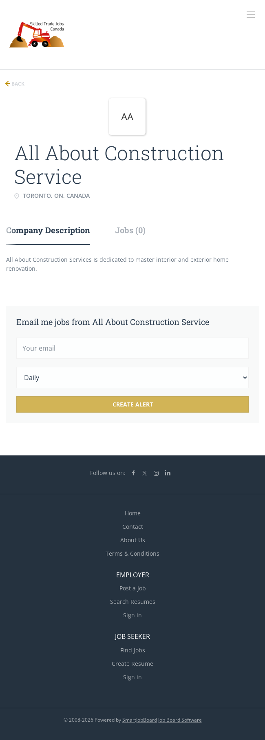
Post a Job (132, 588)
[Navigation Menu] (251, 14)
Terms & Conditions (132, 553)
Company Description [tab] (48, 230)
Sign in (132, 615)
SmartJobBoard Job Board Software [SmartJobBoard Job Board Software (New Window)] (162, 719)
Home (133, 513)
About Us (132, 540)
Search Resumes (132, 601)
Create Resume (132, 663)
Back (17, 83)
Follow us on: (108, 473)
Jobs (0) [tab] (130, 230)
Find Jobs (132, 650)
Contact (132, 526)
